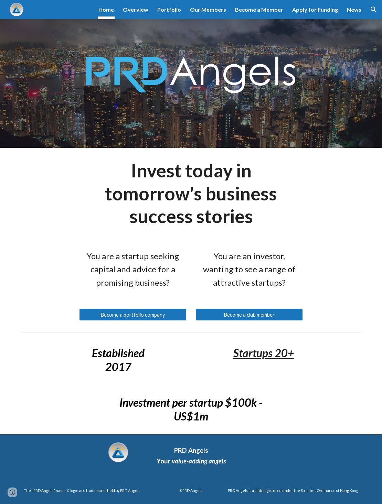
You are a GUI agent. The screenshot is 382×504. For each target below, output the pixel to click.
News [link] (354, 9)
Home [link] (106, 9)
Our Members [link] (208, 9)
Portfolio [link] (169, 9)
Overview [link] (135, 9)
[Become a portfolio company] (133, 314)
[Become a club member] (249, 314)
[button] (373, 9)
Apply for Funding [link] (315, 9)
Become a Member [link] (259, 9)
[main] (191, 193)
